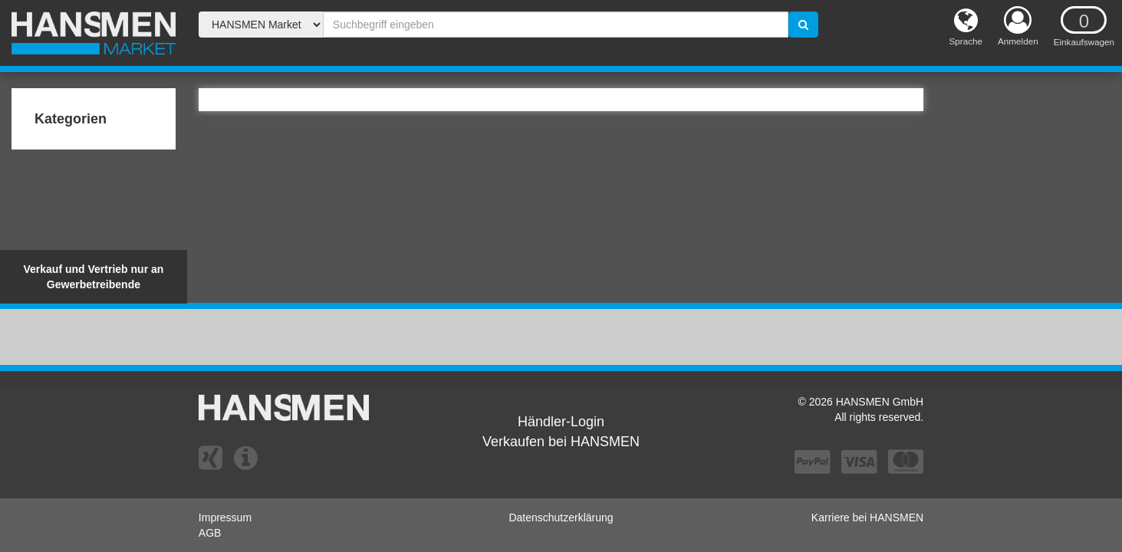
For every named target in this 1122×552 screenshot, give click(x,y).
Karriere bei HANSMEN (867, 517)
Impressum (225, 517)
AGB (210, 533)
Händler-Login (561, 421)
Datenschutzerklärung (560, 517)
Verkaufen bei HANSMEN (561, 441)
